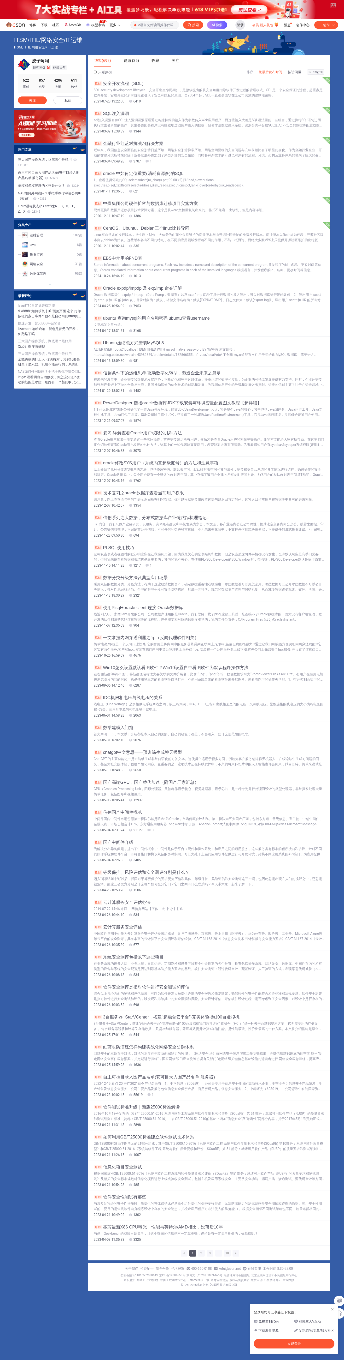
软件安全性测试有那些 (120, 1206)
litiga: (22, 387)
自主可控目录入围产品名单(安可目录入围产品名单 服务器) (154, 1086)
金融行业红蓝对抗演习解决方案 (128, 153)
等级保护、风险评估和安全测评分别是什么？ (141, 882)
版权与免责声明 (239, 1290)
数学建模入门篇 (113, 737)
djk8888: (25, 321)
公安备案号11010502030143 (139, 1285)
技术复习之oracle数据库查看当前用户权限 (139, 502)
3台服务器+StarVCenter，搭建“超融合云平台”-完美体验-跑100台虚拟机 (167, 1026)
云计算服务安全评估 (118, 937)
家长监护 (129, 1290)
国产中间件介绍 (113, 852)
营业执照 (288, 1290)
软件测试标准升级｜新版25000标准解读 (137, 1116)
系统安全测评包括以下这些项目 (128, 967)
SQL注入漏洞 (111, 123)
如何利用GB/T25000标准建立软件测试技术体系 (144, 1146)
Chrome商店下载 (198, 1290)
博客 (32, 35)
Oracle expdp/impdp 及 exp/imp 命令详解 (138, 298)
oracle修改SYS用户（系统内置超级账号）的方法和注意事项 (156, 472)
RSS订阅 (316, 82)
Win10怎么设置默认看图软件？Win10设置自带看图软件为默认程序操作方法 (171, 677)
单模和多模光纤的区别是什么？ (49, 195)
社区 (55, 35)
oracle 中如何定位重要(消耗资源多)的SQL (139, 183)
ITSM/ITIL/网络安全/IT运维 (48, 50)
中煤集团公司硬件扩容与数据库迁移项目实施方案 (146, 213)
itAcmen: (25, 339)
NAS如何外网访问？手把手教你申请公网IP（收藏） (49, 205)
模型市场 (96, 33)
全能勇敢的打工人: (32, 369)
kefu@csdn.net (230, 1278)
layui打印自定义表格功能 (36, 315)
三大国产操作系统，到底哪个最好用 (47, 172)
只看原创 (103, 82)
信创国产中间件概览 (118, 822)
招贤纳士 (147, 1278)
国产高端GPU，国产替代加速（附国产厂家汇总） (146, 792)
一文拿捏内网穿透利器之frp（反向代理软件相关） (146, 647)
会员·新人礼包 (265, 34)
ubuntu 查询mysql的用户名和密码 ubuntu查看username (152, 328)
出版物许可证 (272, 1290)
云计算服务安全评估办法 (122, 912)
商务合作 (162, 1278)
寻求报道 (177, 1278)
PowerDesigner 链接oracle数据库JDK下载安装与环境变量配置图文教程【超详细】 (178, 412)
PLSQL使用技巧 (114, 557)
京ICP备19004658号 (172, 1285)
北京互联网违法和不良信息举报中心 (274, 1285)
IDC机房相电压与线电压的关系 (128, 707)
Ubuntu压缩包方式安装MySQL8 (129, 352)
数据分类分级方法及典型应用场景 (131, 587)
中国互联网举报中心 (173, 1290)
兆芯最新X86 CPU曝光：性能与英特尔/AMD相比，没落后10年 (158, 1236)
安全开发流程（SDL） (120, 93)
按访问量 (294, 82)
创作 (326, 35)
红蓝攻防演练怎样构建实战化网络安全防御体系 (144, 1056)
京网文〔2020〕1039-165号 (204, 1285)
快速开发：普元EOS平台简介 (39, 333)
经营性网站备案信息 (237, 1285)
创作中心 (302, 35)
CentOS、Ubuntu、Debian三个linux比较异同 (141, 238)
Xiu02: (23, 356)
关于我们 (131, 1278)
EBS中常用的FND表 (118, 268)
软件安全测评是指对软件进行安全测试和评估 (141, 997)
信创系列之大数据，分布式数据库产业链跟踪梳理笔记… (152, 527)
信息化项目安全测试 (118, 1176)
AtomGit (72, 34)
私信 (67, 110)
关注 (32, 110)
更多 (115, 35)
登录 (240, 35)
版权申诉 (256, 1290)
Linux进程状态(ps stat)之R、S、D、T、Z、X (47, 218)
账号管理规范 (219, 1290)
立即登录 (294, 1344)
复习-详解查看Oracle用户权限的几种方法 (138, 442)
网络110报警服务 (148, 1290)
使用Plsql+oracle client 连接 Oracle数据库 (138, 617)
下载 (44, 35)
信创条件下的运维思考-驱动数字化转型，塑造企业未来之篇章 (157, 382)
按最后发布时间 (270, 82)
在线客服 (254, 1278)
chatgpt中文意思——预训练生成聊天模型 (138, 762)
